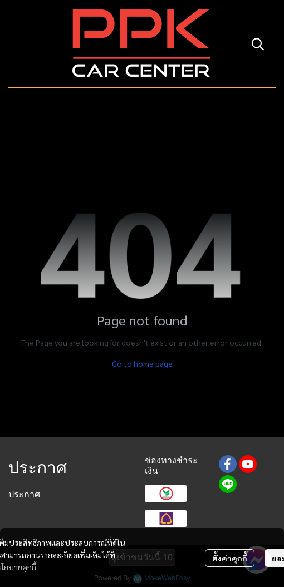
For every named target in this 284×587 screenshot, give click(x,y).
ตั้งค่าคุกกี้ (229, 558)
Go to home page (142, 363)
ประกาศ (24, 494)
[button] (257, 43)
